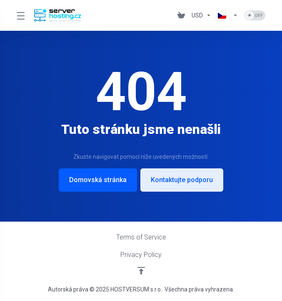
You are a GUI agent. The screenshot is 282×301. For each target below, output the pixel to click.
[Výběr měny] (201, 15)
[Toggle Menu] (20, 15)
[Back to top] (141, 271)
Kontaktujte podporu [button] (182, 180)
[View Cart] (181, 15)
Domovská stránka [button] (98, 180)
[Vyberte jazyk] (228, 15)
